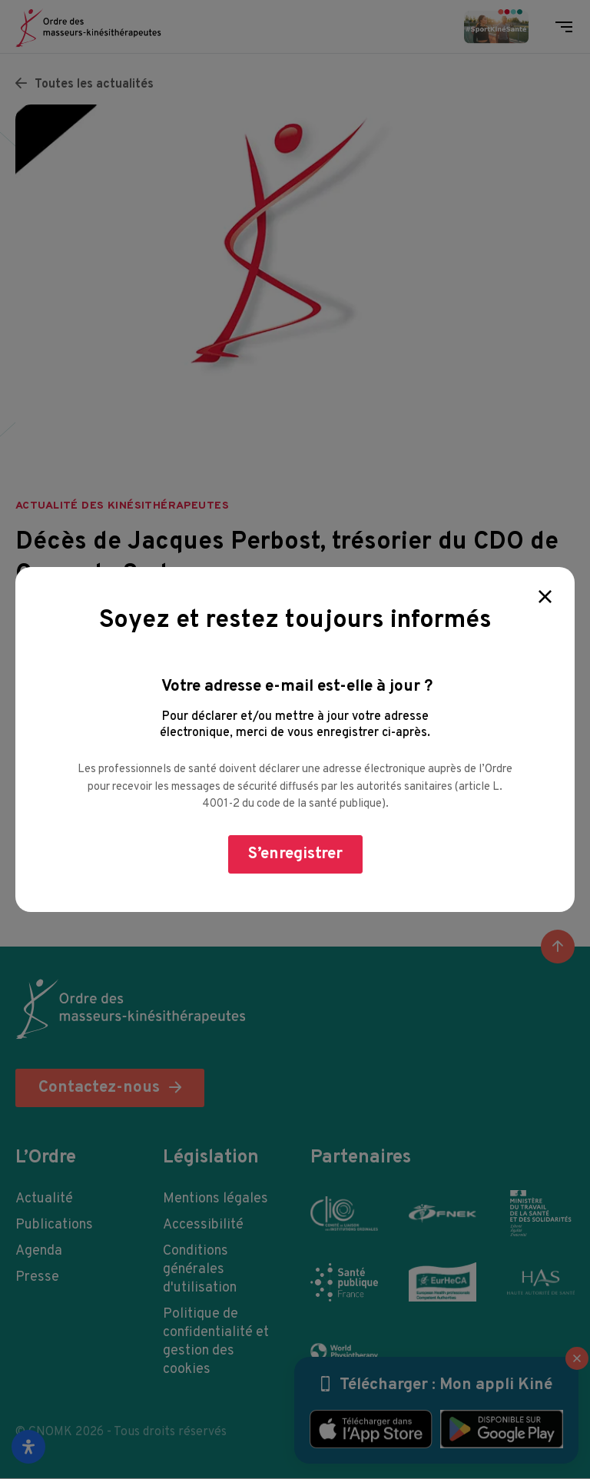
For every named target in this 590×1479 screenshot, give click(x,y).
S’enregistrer (295, 854)
